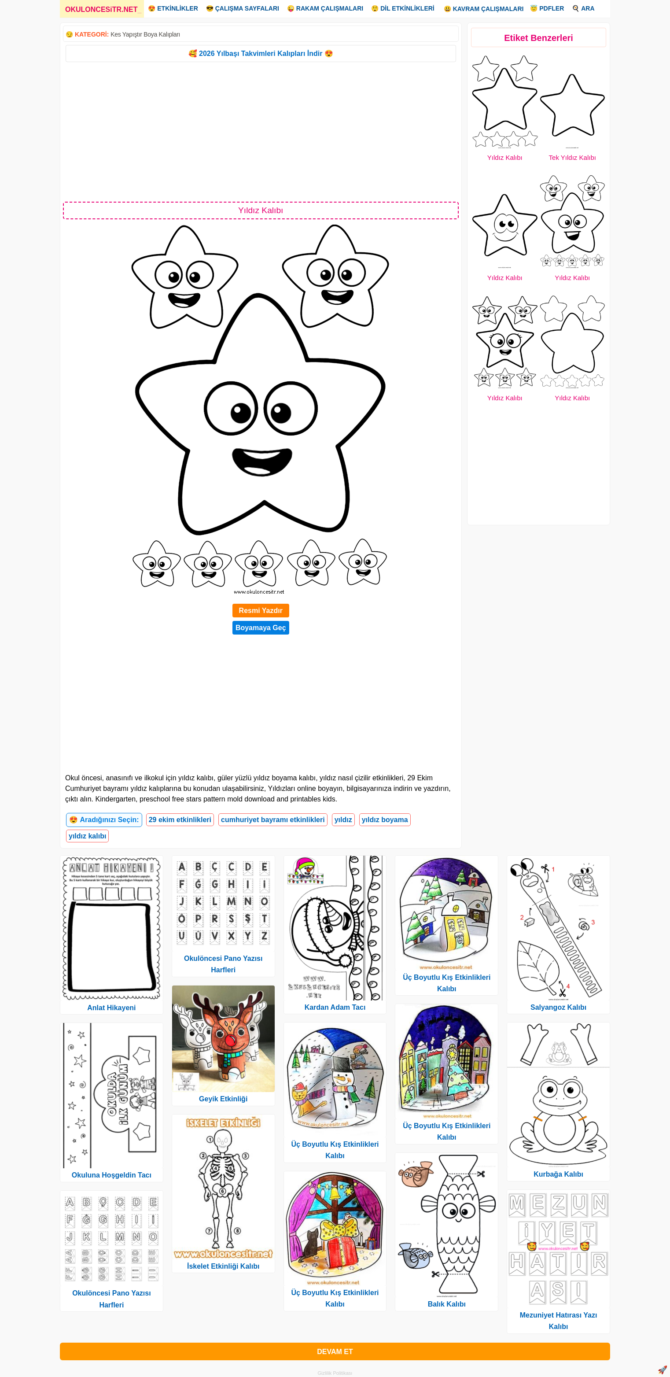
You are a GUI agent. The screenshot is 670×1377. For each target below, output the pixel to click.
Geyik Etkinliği (223, 1099)
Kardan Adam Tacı (335, 1007)
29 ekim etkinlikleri (180, 819)
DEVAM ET (335, 1351)
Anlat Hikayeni (111, 1008)
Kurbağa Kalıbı (558, 1174)
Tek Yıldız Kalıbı (572, 157)
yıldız (343, 819)
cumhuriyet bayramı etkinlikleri (273, 819)
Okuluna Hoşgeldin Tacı (111, 1175)
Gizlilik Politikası (335, 1373)
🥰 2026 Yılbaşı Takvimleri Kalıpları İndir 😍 (260, 53)
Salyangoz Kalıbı (558, 1007)
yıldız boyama (385, 819)
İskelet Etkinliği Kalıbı (223, 1266)
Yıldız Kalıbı (505, 157)
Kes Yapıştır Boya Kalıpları (145, 34)
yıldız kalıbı (87, 836)
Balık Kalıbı (447, 1304)
